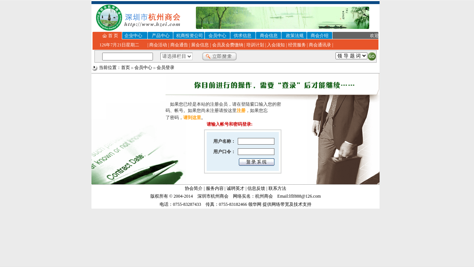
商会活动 (158, 44)
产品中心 (161, 35)
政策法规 (295, 35)
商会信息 (269, 35)
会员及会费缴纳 (227, 44)
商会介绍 (319, 35)
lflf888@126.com (305, 196)
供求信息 (242, 35)
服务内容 (215, 188)
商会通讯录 (320, 44)
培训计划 (255, 44)
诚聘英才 (235, 188)
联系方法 (277, 188)
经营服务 (297, 44)
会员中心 (217, 35)
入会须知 (276, 44)
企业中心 (133, 35)
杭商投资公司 (189, 35)
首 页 (113, 35)
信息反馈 (256, 188)
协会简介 (194, 188)
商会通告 (179, 44)
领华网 (254, 204)
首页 (125, 67)
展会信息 (200, 44)
